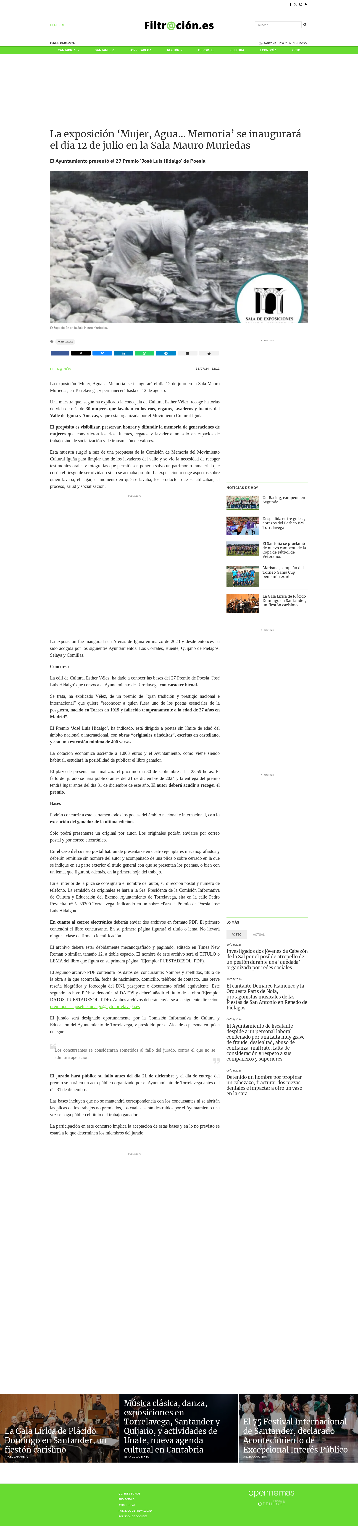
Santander (104, 50)
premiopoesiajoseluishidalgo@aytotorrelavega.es (95, 1006)
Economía (268, 50)
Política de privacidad (135, 1510)
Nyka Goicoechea (136, 1456)
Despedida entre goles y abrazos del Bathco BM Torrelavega (284, 523)
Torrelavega (140, 50)
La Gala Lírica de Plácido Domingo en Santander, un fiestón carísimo (284, 600)
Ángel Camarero (17, 1456)
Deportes (206, 50)
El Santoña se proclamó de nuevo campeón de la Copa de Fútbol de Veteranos (284, 550)
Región (175, 50)
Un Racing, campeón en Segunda (284, 499)
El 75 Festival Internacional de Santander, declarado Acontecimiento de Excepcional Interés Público (295, 1435)
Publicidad (126, 1499)
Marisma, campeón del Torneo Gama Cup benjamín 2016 (283, 572)
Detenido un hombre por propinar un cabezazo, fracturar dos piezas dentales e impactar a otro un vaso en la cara (264, 1085)
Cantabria (68, 50)
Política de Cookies (132, 1516)
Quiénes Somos (129, 1493)
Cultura (237, 50)
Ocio (296, 50)
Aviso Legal (126, 1505)
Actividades (65, 341)
